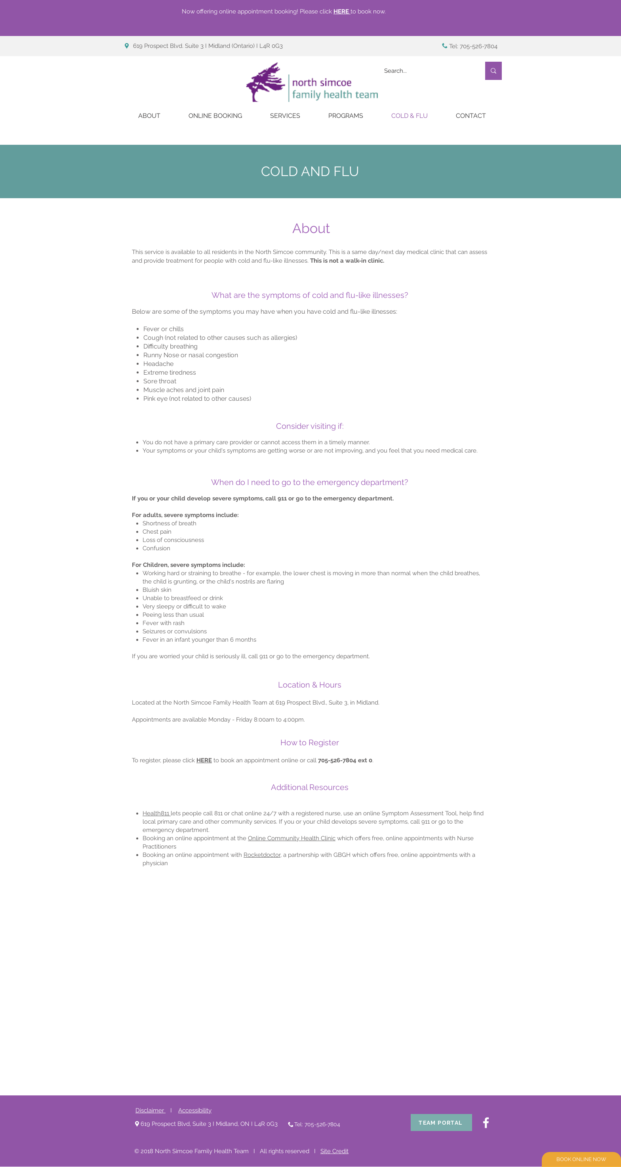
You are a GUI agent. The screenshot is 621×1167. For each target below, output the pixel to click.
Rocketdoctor (262, 854)
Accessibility (194, 1110)
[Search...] (426, 71)
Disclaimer (150, 1110)
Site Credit (334, 1151)
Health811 (157, 813)
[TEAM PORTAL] (441, 1122)
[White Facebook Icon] (486, 1123)
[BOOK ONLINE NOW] (581, 1159)
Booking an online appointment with (193, 854)
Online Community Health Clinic (291, 838)
